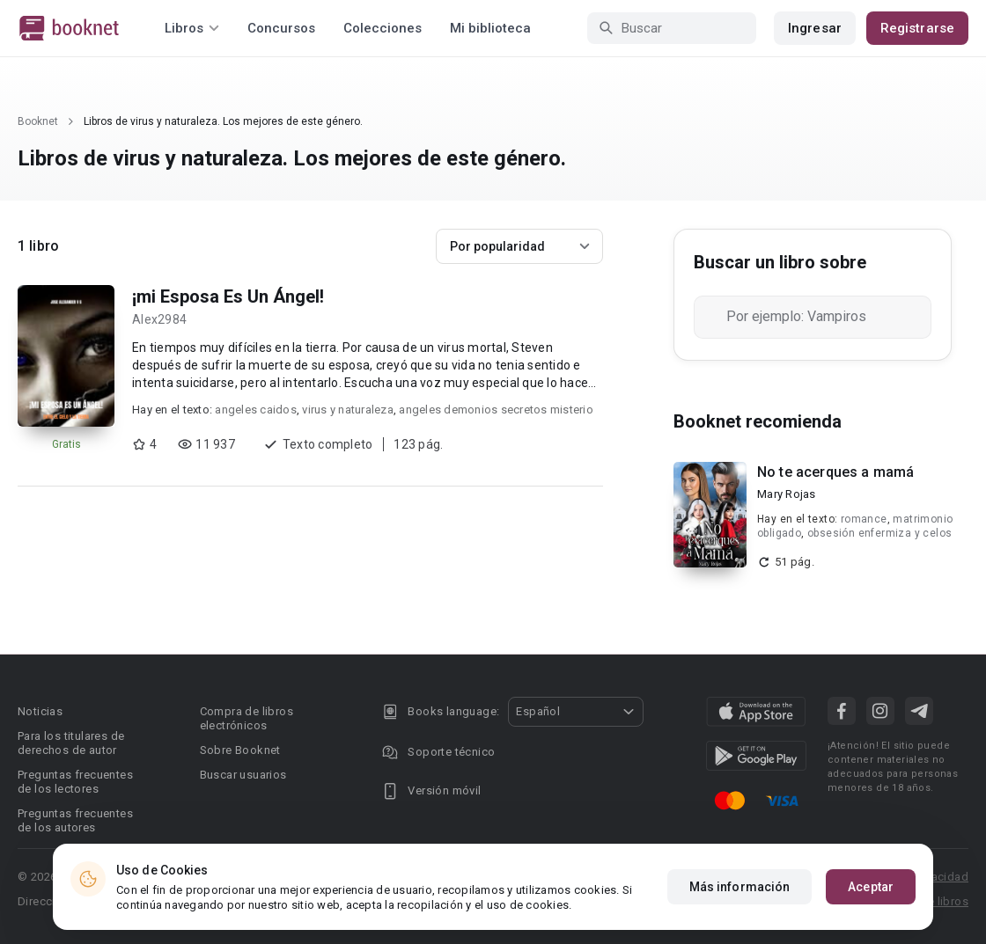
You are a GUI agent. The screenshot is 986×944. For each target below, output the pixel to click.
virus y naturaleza (348, 409)
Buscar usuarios (243, 774)
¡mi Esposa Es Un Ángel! (228, 296)
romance (864, 519)
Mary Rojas (786, 494)
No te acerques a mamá (835, 472)
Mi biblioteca (490, 28)
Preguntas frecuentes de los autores (75, 820)
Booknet (38, 121)
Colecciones (382, 28)
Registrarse (917, 28)
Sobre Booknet (240, 750)
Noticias (40, 711)
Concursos (281, 28)
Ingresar (815, 28)
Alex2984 (159, 319)
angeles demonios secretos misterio (496, 409)
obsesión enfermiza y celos (879, 533)
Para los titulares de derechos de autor (71, 743)
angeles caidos (256, 409)
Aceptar (871, 887)
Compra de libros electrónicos (246, 718)
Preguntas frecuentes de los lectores (75, 781)
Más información (740, 887)
